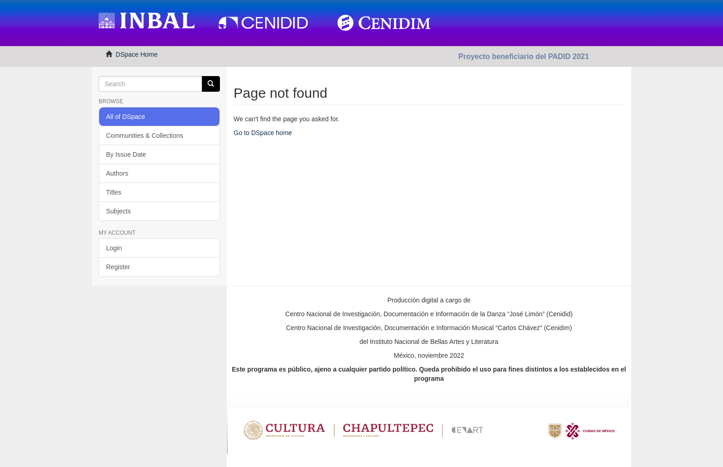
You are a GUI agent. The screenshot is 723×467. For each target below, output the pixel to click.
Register (118, 267)
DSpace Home (137, 54)
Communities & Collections (144, 135)
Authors (117, 173)
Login (114, 248)
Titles (113, 192)
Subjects (118, 211)
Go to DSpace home (263, 132)
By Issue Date (126, 154)
